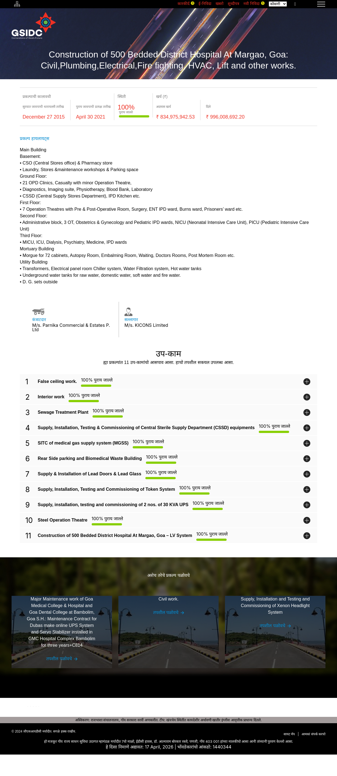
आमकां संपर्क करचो (313, 755)
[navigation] (314, 4)
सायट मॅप (289, 755)
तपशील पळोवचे (59, 665)
